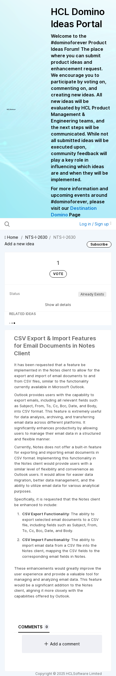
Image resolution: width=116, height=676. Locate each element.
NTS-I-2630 (36, 237)
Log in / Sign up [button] (95, 223)
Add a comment (62, 643)
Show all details (58, 305)
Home (12, 237)
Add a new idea (19, 243)
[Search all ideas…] (36, 224)
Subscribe (99, 244)
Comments (33, 627)
